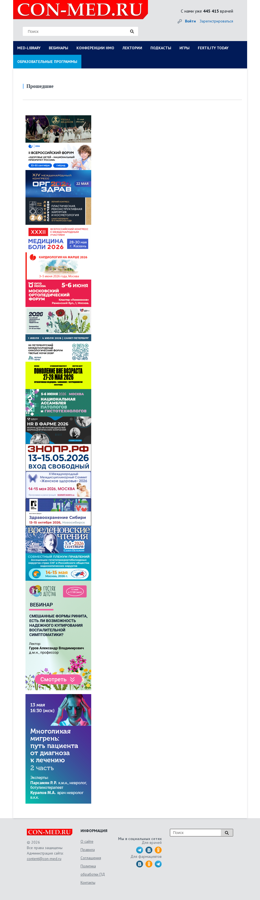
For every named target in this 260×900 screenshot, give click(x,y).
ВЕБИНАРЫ (58, 47)
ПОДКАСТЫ (160, 47)
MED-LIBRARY (29, 47)
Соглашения (91, 857)
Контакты (88, 882)
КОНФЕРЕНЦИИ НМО (95, 47)
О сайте (87, 841)
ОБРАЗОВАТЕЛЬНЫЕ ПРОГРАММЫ (47, 61)
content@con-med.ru (44, 858)
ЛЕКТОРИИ (132, 47)
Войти (190, 21)
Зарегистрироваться (216, 21)
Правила (88, 849)
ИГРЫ (184, 47)
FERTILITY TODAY (213, 47)
